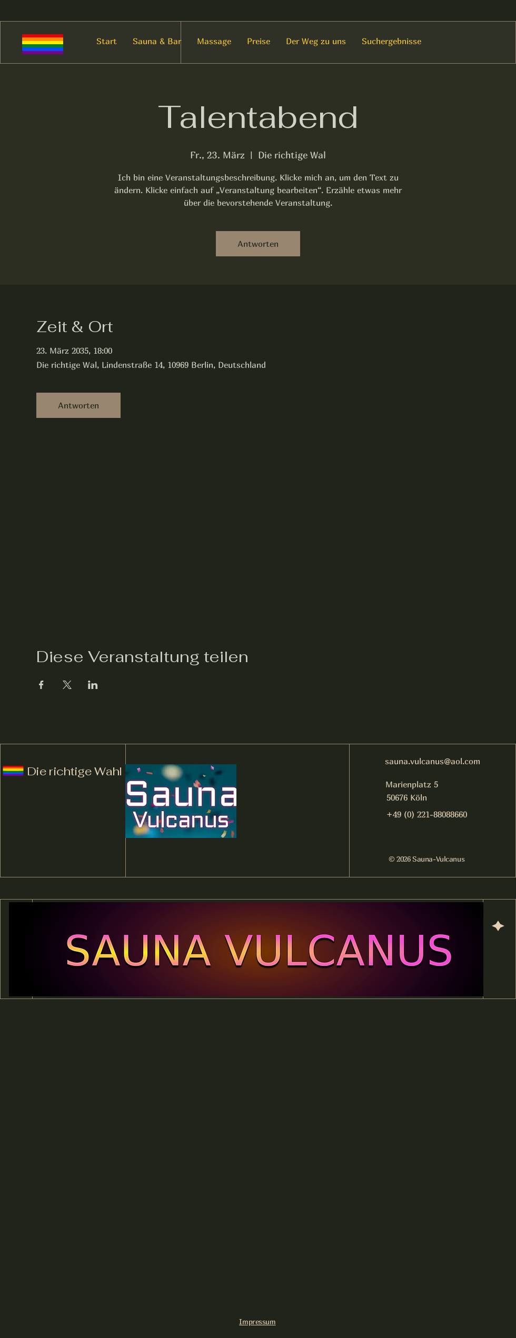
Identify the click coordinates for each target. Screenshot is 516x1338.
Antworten (258, 243)
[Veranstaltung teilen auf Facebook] (41, 685)
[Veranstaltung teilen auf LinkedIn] (93, 685)
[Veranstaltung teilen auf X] (67, 685)
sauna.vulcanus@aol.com (432, 761)
